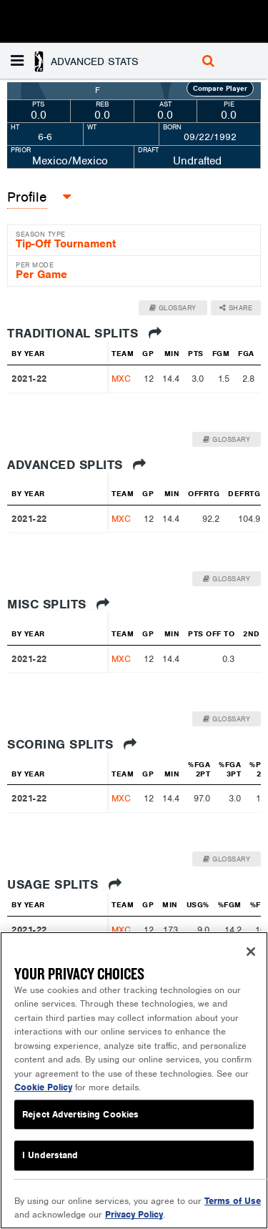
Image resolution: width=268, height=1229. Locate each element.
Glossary (173, 307)
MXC (121, 378)
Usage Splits (64, 884)
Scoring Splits (72, 744)
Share (236, 307)
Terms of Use (232, 1201)
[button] (76, 61)
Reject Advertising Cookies (80, 1114)
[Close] (251, 951)
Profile (27, 197)
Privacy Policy (134, 1214)
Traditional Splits (84, 333)
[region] (134, 1080)
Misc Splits (58, 604)
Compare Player (220, 88)
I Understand (50, 1156)
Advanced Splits (77, 465)
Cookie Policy (43, 1087)
